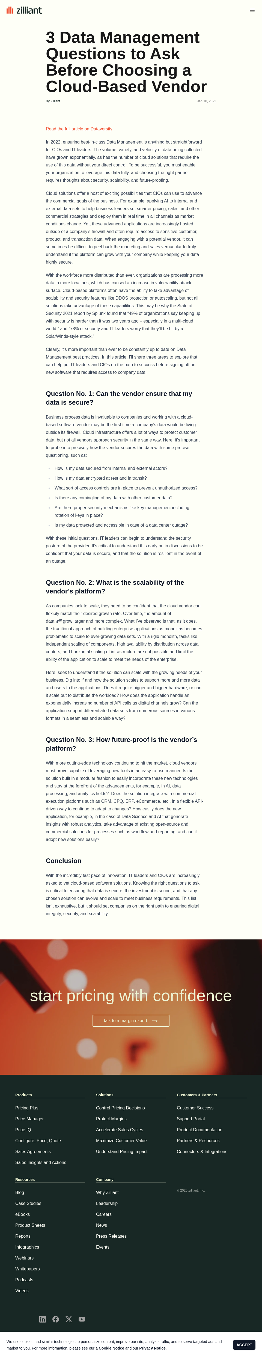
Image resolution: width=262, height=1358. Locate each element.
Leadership (107, 1203)
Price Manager (29, 1119)
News (101, 1225)
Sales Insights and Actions (40, 1162)
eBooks (22, 1214)
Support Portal (191, 1119)
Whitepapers (27, 1269)
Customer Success (195, 1108)
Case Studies (28, 1203)
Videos (22, 1290)
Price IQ (23, 1129)
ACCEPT (244, 1345)
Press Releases (111, 1236)
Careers (104, 1214)
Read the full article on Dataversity (79, 129)
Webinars (24, 1258)
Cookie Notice (111, 1348)
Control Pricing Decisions (120, 1108)
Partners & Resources (198, 1140)
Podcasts (24, 1280)
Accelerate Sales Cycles (119, 1129)
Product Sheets (30, 1225)
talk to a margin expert (131, 1020)
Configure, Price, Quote (38, 1140)
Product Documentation (199, 1129)
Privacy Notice (152, 1348)
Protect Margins (111, 1119)
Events (102, 1247)
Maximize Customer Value (121, 1140)
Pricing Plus (26, 1108)
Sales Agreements (33, 1151)
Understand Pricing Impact (122, 1151)
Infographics (27, 1247)
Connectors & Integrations (202, 1151)
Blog (19, 1192)
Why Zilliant (107, 1192)
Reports (23, 1236)
